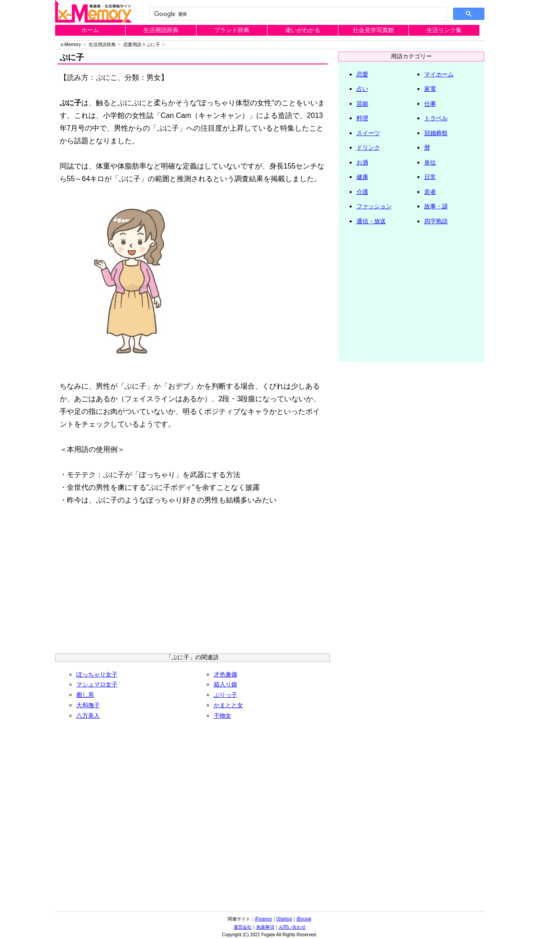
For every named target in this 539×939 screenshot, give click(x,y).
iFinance (263, 918)
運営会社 (243, 927)
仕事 (430, 103)
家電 (430, 88)
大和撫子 (88, 705)
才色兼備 (225, 674)
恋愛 (362, 74)
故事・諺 (436, 206)
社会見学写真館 (373, 30)
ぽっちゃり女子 (96, 674)
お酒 (362, 162)
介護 (362, 191)
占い (362, 88)
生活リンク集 (444, 30)
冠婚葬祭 (436, 133)
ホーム (90, 30)
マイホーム (439, 74)
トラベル (436, 118)
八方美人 (88, 715)
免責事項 (265, 927)
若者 (430, 191)
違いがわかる (302, 30)
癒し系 (85, 694)
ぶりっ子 (225, 694)
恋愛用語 (132, 44)
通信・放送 (371, 221)
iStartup (284, 918)
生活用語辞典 (160, 30)
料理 (362, 118)
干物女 (222, 715)
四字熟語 (436, 221)
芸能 (362, 103)
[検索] (297, 14)
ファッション (374, 206)
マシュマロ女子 (96, 684)
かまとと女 (228, 705)
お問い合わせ (292, 927)
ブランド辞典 (231, 30)
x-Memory (71, 44)
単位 (430, 162)
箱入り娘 (225, 684)
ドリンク (368, 147)
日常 (430, 177)
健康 (362, 177)
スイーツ (368, 133)
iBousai (303, 918)
